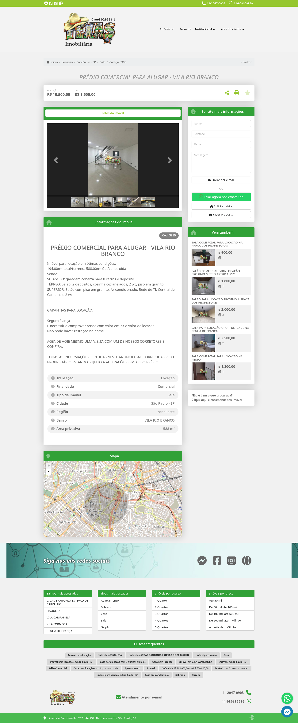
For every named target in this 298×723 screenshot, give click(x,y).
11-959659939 (243, 3)
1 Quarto (161, 600)
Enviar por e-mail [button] (221, 180)
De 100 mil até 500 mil (224, 614)
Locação (67, 62)
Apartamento (110, 600)
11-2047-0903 (216, 3)
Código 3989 (117, 62)
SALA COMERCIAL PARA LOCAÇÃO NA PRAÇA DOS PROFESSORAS (217, 243)
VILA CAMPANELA (58, 617)
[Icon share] (46, 3)
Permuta (185, 29)
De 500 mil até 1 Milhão (225, 620)
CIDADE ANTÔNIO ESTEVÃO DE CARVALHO (67, 602)
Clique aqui (199, 400)
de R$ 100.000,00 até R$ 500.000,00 (185, 668)
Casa (104, 614)
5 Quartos (161, 627)
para (79, 655)
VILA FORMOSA (57, 624)
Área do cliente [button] (231, 29)
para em (71, 662)
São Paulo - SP (86, 62)
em (110, 655)
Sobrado (106, 607)
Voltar (246, 62)
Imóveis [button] (165, 29)
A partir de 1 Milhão (222, 627)
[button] (57, 160)
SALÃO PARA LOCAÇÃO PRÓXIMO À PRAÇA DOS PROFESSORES (221, 300)
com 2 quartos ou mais (231, 668)
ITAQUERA (53, 611)
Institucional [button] (203, 29)
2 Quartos (161, 607)
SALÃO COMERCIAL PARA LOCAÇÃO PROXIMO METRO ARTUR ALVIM (216, 272)
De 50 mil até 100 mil (223, 607)
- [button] (48, 472)
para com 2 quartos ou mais (123, 662)
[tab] (59, 113)
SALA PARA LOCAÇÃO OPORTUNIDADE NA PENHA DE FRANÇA (220, 329)
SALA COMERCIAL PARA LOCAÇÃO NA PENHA (217, 357)
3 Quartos (161, 614)
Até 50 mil (216, 600)
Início (52, 62)
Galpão (105, 627)
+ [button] (49, 466)
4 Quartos (161, 620)
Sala (102, 62)
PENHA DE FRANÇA (59, 631)
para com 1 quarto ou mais (96, 668)
